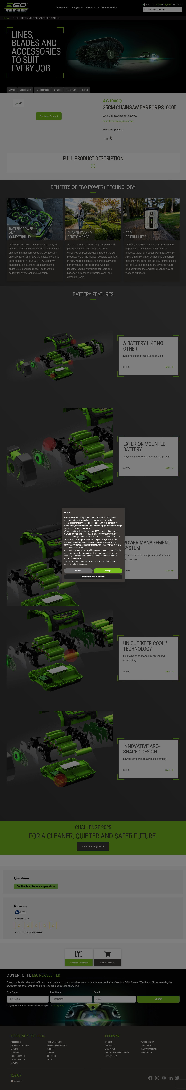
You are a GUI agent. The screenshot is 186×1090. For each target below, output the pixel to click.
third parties (113, 531)
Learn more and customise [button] (92, 577)
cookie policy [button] (85, 528)
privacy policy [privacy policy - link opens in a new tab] (83, 520)
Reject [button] (78, 571)
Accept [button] (108, 571)
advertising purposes (81, 542)
